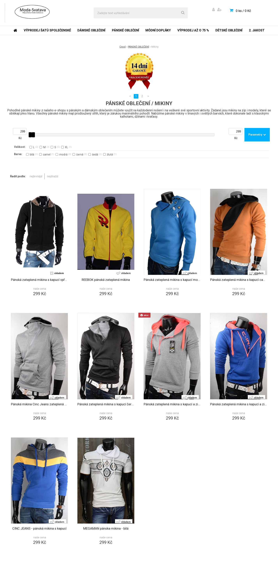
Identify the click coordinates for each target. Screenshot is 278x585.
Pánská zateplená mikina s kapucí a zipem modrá (238, 404)
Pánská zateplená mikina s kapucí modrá (172, 280)
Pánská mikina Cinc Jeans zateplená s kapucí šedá (39, 404)
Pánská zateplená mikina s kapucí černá (106, 404)
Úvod (123, 46)
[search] (183, 12)
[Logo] (31, 13)
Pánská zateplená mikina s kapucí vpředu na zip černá (39, 280)
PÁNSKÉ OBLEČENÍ (138, 46)
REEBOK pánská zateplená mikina (106, 280)
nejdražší (52, 176)
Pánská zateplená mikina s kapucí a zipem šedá (172, 404)
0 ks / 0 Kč (243, 11)
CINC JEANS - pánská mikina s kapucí (39, 528)
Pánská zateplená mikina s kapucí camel (238, 280)
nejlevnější (36, 176)
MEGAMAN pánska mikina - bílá (105, 528)
